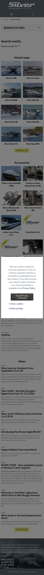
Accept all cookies (22, 296)
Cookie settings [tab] (16, 308)
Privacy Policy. (28, 288)
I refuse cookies (16, 303)
